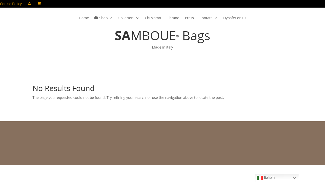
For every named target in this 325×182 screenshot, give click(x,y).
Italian (266, 178)
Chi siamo (153, 18)
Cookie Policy (11, 4)
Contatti (206, 18)
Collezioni (126, 18)
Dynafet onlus (234, 18)
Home (84, 18)
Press (189, 18)
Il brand (173, 18)
